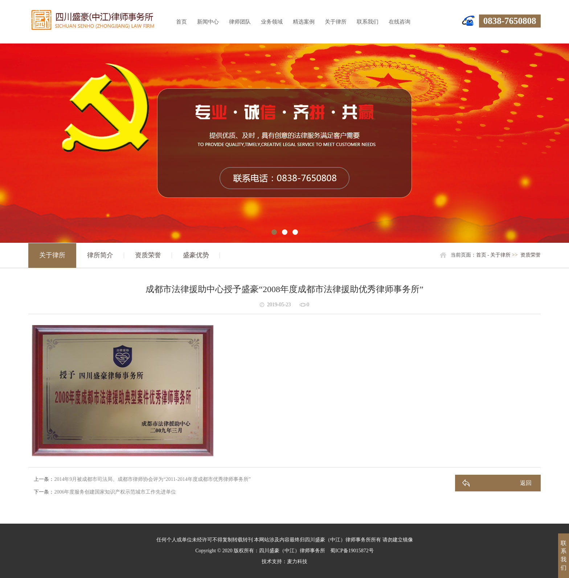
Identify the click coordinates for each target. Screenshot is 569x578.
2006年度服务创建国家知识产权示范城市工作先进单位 (115, 492)
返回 (526, 483)
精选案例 (304, 22)
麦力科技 (297, 561)
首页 (181, 22)
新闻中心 (208, 22)
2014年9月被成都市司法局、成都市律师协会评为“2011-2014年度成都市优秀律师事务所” (152, 479)
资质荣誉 (148, 255)
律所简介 (100, 255)
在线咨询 (399, 22)
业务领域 (272, 22)
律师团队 (240, 22)
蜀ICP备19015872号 (352, 550)
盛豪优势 (196, 255)
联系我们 (367, 22)
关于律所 (336, 22)
